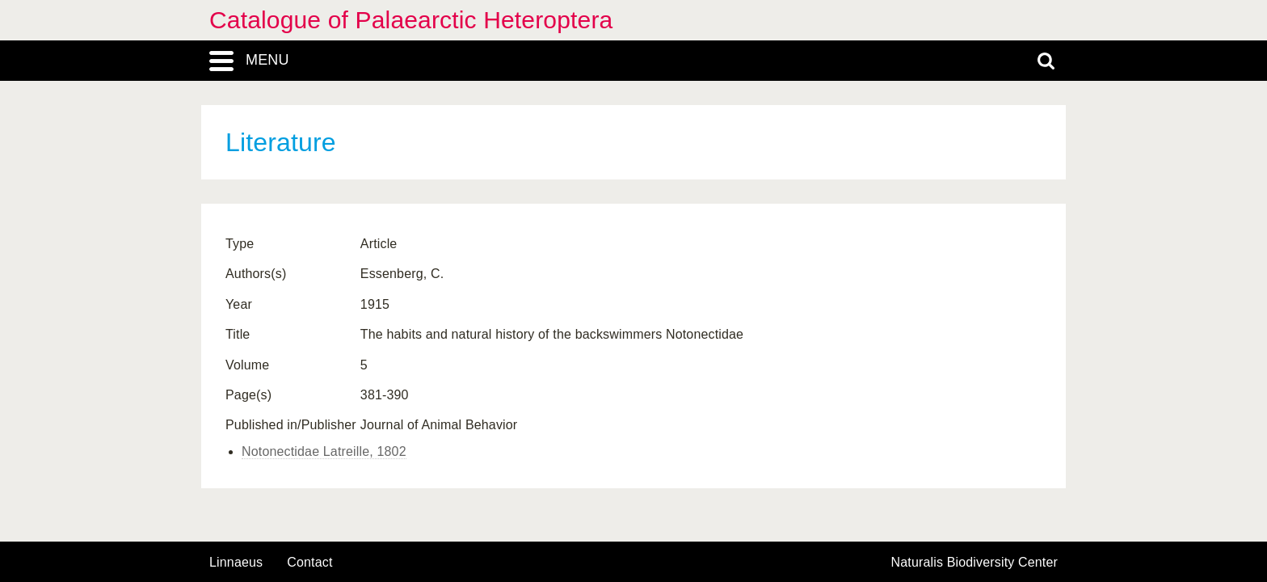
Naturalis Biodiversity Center (975, 562)
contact (309, 562)
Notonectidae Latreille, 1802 (324, 451)
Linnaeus (236, 562)
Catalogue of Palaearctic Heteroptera (410, 19)
